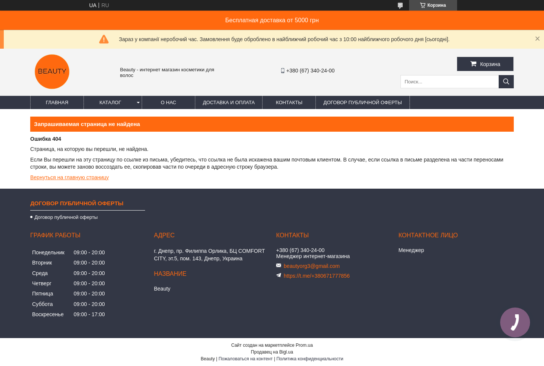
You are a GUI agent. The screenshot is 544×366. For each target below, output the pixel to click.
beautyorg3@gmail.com (312, 266)
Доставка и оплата (229, 102)
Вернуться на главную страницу (69, 177)
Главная (57, 102)
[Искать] (506, 81)
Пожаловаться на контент (245, 358)
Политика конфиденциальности (310, 358)
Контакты (289, 102)
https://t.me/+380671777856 (317, 276)
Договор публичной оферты (362, 102)
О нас (168, 102)
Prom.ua (304, 345)
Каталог (110, 102)
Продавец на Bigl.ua (272, 352)
